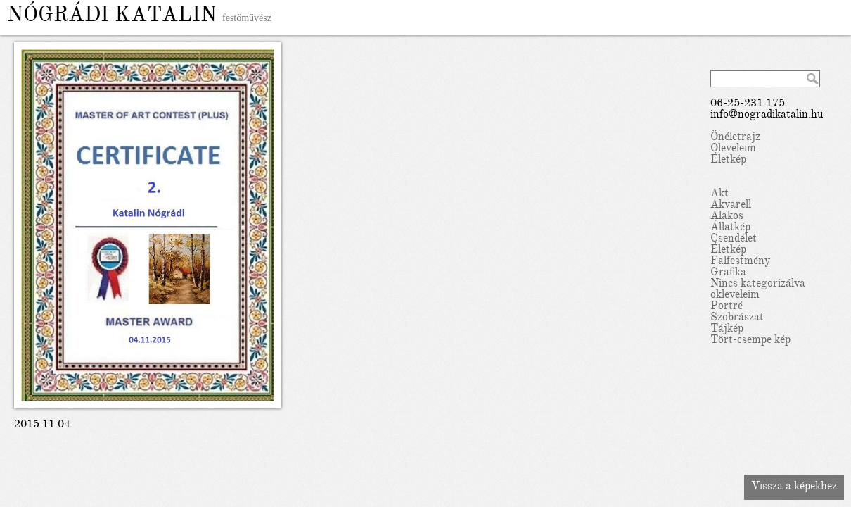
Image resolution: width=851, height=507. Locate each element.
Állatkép (730, 228)
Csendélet (733, 239)
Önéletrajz (735, 138)
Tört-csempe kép (750, 340)
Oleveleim (733, 149)
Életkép (728, 160)
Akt (719, 194)
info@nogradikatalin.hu (767, 115)
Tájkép (726, 329)
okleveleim (735, 295)
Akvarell (730, 205)
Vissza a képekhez (794, 487)
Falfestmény (740, 262)
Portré (726, 307)
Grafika (728, 273)
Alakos (726, 216)
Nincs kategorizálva (757, 284)
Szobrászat (737, 318)
